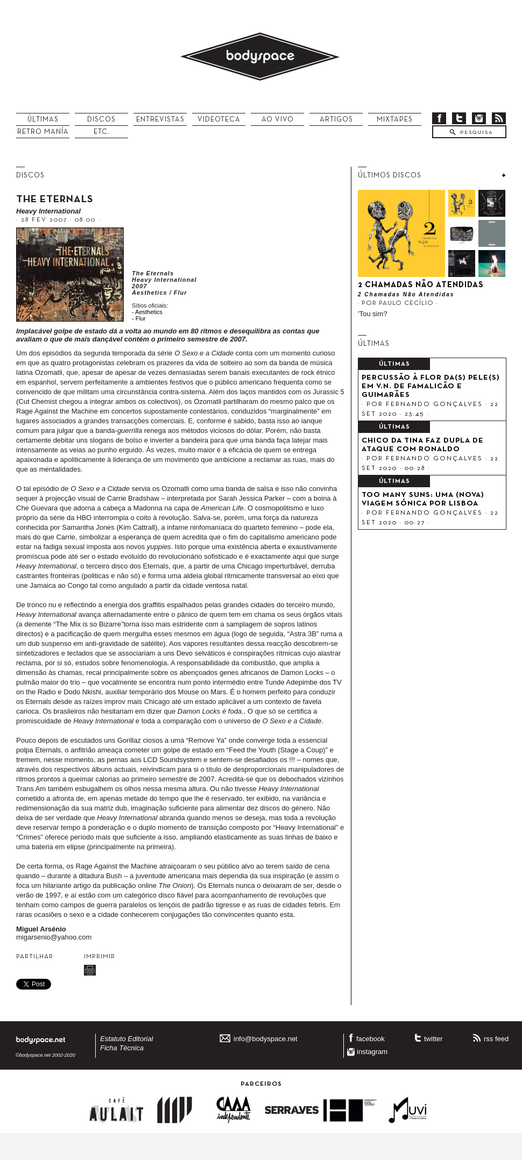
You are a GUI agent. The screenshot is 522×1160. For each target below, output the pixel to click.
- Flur (139, 318)
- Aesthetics (147, 312)
